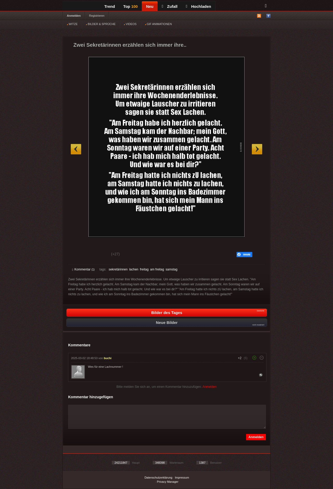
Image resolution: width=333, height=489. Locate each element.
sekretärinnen (118, 269)
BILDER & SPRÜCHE (101, 24)
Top (130, 6)
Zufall (169, 6)
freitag (144, 269)
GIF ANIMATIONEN (158, 24)
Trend (109, 6)
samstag (171, 269)
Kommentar (83, 269)
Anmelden (74, 15)
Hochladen (198, 6)
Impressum (182, 477)
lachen (133, 269)
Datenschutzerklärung (158, 477)
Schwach (97, 255)
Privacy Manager (167, 481)
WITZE (72, 24)
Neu (149, 6)
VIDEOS (130, 24)
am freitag (157, 269)
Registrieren (96, 15)
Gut (78, 255)
